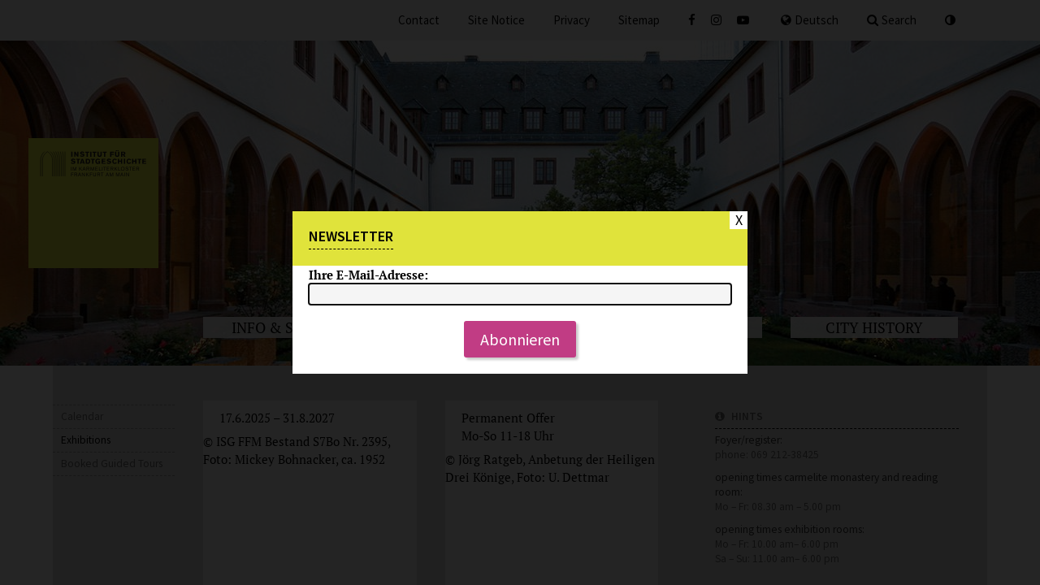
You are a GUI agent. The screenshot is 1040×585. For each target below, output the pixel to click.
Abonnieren (520, 339)
